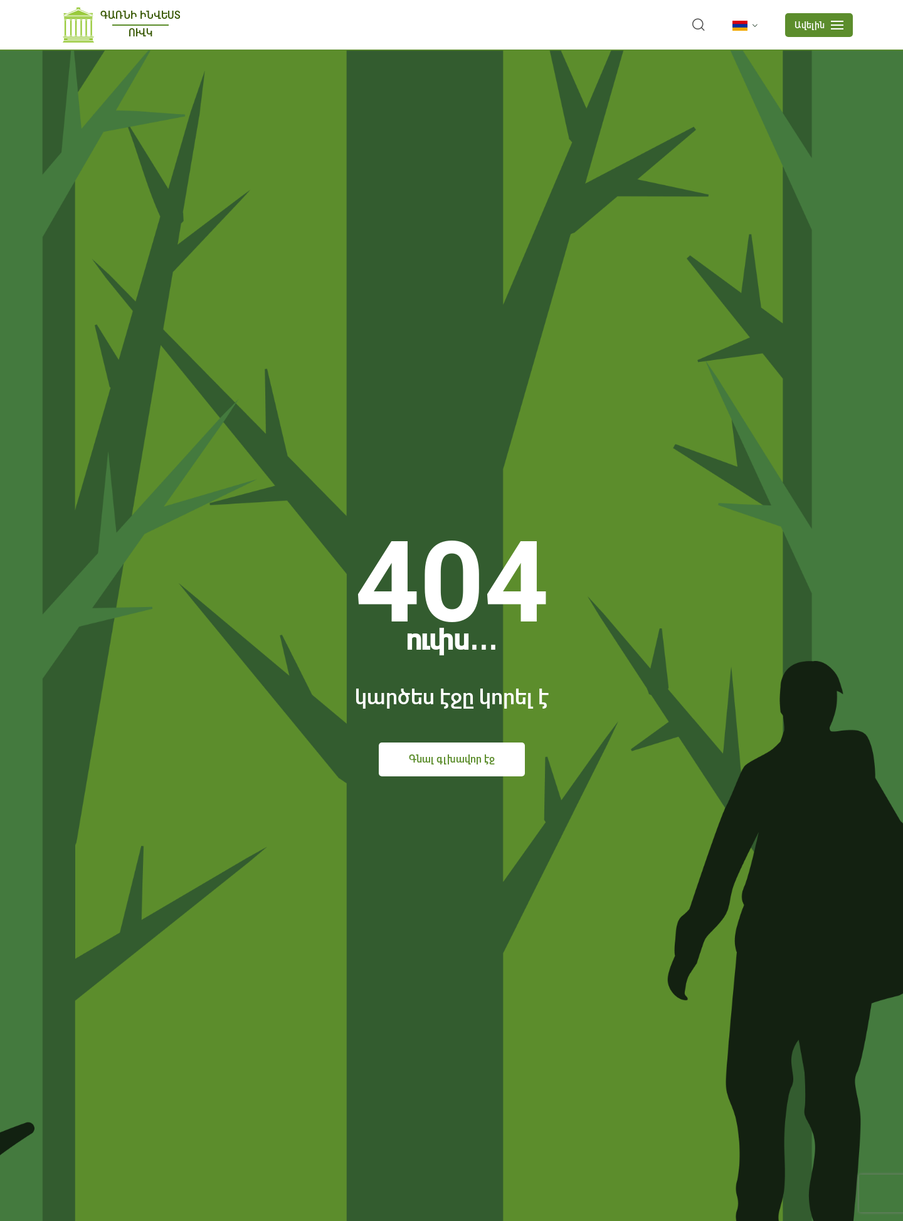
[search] (698, 25)
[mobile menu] (819, 25)
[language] (747, 26)
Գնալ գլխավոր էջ (452, 759)
